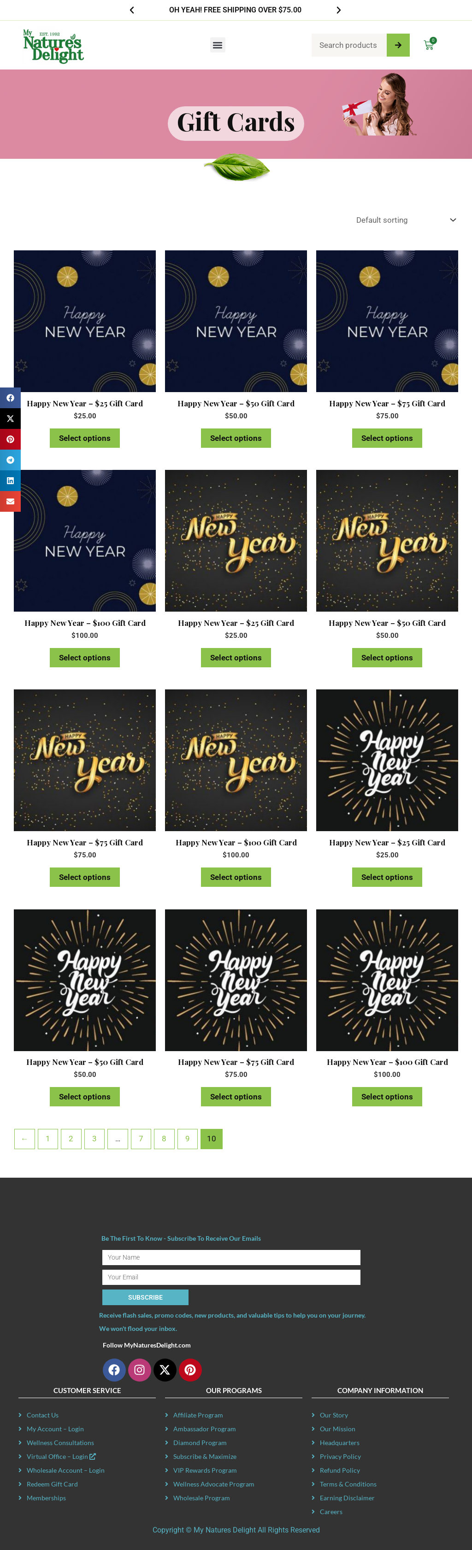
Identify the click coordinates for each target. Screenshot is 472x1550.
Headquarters (340, 1442)
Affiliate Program (198, 1415)
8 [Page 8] (164, 1138)
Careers (331, 1511)
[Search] (398, 45)
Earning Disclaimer (347, 1498)
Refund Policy (340, 1470)
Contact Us (43, 1415)
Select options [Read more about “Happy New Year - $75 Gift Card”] (387, 438)
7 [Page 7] (141, 1138)
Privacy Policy (340, 1456)
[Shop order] (404, 220)
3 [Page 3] (94, 1138)
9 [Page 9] (187, 1138)
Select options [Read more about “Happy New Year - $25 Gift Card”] (85, 438)
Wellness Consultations (60, 1442)
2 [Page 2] (71, 1138)
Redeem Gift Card (52, 1484)
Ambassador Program (204, 1429)
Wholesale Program (201, 1498)
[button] (131, 10)
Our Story (334, 1415)
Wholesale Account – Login (66, 1470)
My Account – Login (55, 1429)
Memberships (46, 1498)
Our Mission (337, 1429)
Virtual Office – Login (61, 1456)
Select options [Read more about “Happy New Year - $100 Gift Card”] (85, 657)
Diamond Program (200, 1442)
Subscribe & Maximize (204, 1456)
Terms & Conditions (348, 1484)
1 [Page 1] (48, 1138)
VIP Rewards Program (205, 1470)
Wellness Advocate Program (213, 1484)
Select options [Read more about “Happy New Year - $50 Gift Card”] (236, 438)
